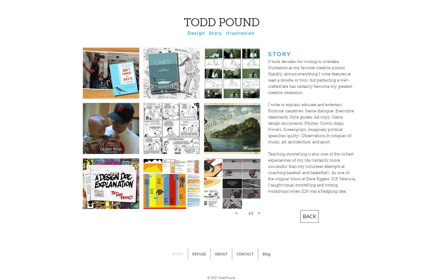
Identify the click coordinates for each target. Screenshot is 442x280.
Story (215, 33)
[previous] (236, 213)
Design (196, 33)
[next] (259, 213)
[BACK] (309, 216)
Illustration (240, 33)
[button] (111, 73)
